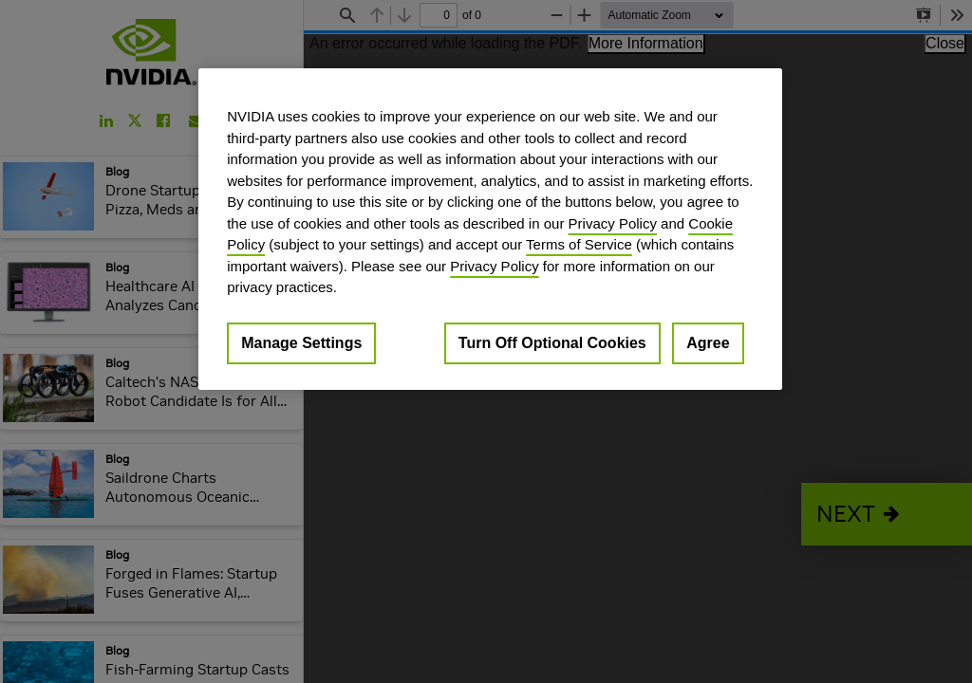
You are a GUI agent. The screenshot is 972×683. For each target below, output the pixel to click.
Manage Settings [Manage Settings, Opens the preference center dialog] (301, 343)
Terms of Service (579, 244)
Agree (707, 343)
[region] (489, 229)
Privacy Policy (613, 223)
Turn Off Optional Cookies (552, 343)
